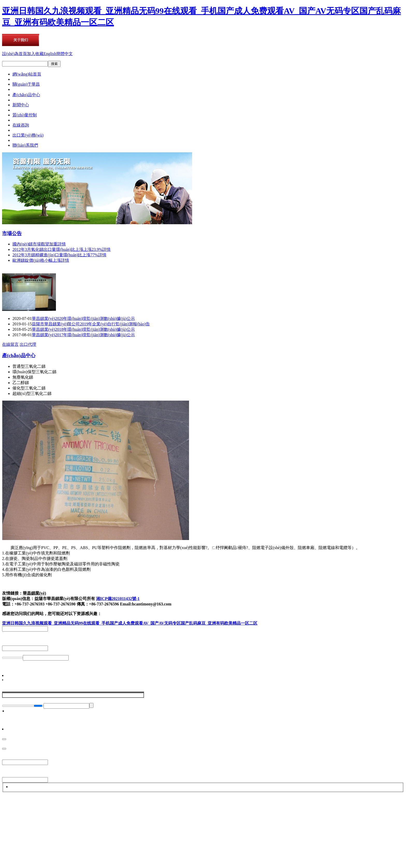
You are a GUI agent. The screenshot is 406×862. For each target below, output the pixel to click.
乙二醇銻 (20, 382)
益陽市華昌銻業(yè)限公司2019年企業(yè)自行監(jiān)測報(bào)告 (91, 324)
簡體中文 (64, 53)
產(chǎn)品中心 (18, 355)
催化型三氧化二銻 (29, 388)
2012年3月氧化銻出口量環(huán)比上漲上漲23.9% (61, 249)
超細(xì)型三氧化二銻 (32, 393)
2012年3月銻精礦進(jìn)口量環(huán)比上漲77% (59, 255)
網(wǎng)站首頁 (26, 74)
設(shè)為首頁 (14, 53)
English (50, 53)
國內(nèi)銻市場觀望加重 (39, 244)
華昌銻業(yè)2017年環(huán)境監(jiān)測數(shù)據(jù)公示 (83, 335)
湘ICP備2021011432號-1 (118, 598)
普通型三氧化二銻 (29, 366)
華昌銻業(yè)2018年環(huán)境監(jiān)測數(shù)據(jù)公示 (83, 329)
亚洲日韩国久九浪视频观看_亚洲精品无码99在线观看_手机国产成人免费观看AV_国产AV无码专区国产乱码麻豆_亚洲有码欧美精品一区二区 (129, 623)
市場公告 (12, 233)
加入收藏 (35, 53)
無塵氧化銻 (22, 377)
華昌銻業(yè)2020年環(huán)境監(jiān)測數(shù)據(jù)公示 (83, 318)
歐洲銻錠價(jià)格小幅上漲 (40, 260)
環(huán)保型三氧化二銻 (34, 372)
